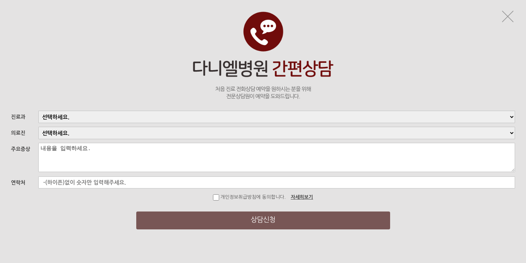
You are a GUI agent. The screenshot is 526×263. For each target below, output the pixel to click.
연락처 (18, 182)
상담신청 (263, 219)
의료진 (18, 133)
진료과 (18, 116)
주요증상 (20, 149)
